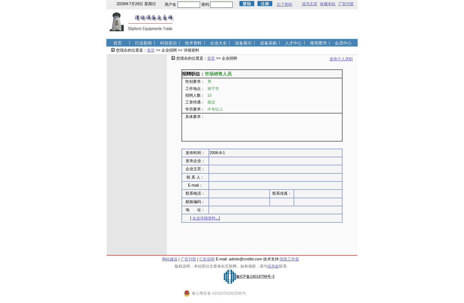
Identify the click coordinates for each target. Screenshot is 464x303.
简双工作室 (289, 259)
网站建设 (170, 259)
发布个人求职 (341, 59)
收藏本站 (327, 4)
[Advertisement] (136, 158)
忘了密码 (284, 4)
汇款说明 (207, 259)
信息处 (273, 266)
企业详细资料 (205, 218)
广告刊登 (346, 4)
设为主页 (309, 4)
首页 (151, 50)
